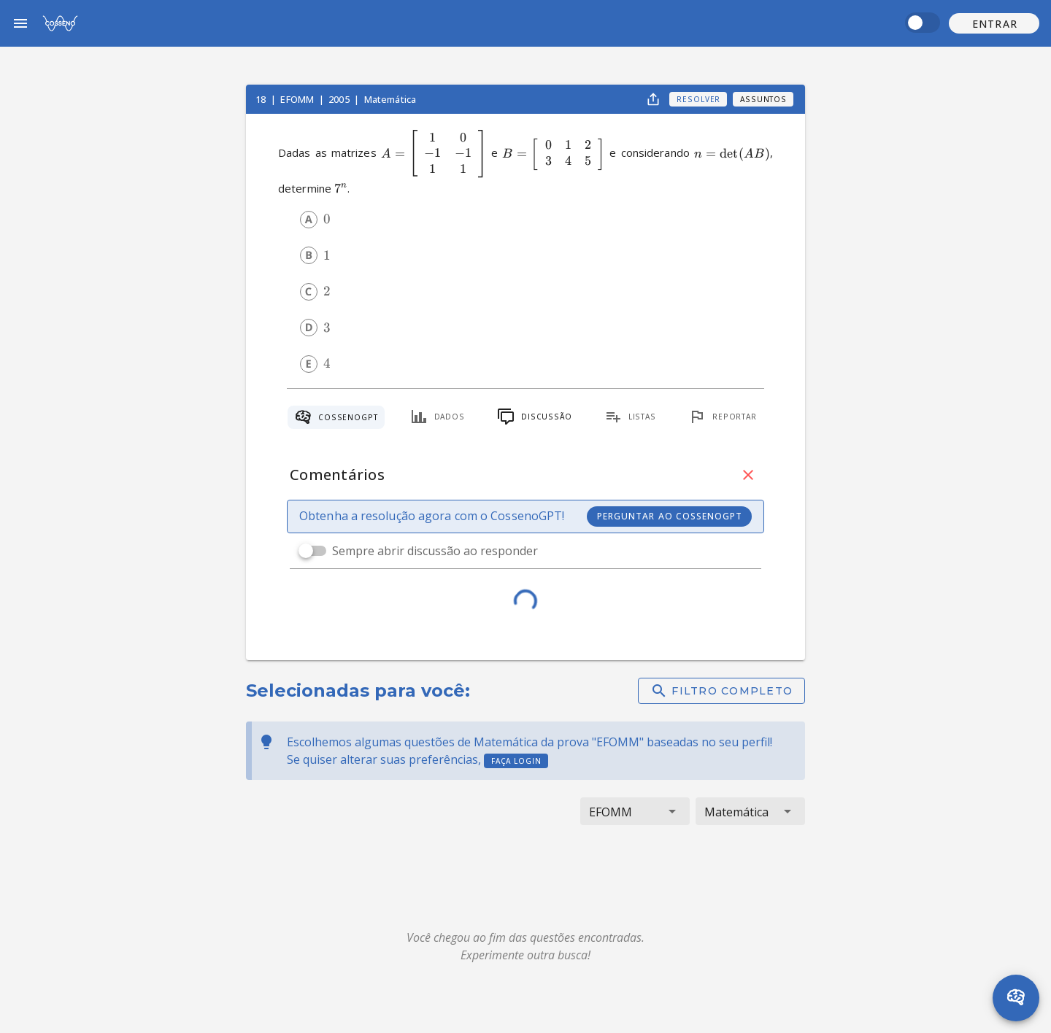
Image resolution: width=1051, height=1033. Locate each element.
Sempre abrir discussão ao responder (435, 550)
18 (261, 99)
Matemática (390, 99)
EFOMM (298, 99)
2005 (340, 99)
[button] (994, 23)
